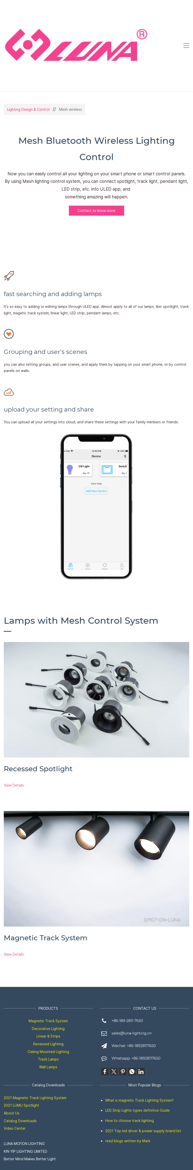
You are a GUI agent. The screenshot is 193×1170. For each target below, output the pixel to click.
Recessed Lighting (48, 1044)
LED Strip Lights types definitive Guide (137, 1110)
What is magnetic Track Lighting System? (139, 1100)
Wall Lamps (48, 1067)
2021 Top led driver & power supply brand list (143, 1131)
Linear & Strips (48, 1036)
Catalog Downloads (20, 1121)
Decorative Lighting (48, 1028)
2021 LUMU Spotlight (21, 1105)
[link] (96, 645)
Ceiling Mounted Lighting (48, 1052)
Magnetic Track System (48, 1021)
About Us (11, 1113)
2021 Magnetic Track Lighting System (35, 1098)
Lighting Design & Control (28, 109)
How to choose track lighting (129, 1120)
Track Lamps (48, 1059)
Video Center (15, 1128)
